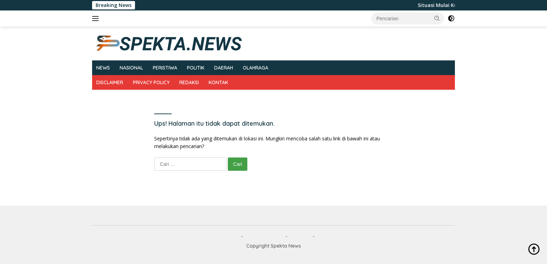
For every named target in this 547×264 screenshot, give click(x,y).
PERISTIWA (165, 68)
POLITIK (195, 68)
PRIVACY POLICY (151, 82)
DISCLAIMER (109, 82)
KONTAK (218, 82)
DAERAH (223, 68)
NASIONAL (131, 68)
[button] (437, 18)
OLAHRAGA (255, 68)
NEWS (103, 68)
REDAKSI (189, 82)
